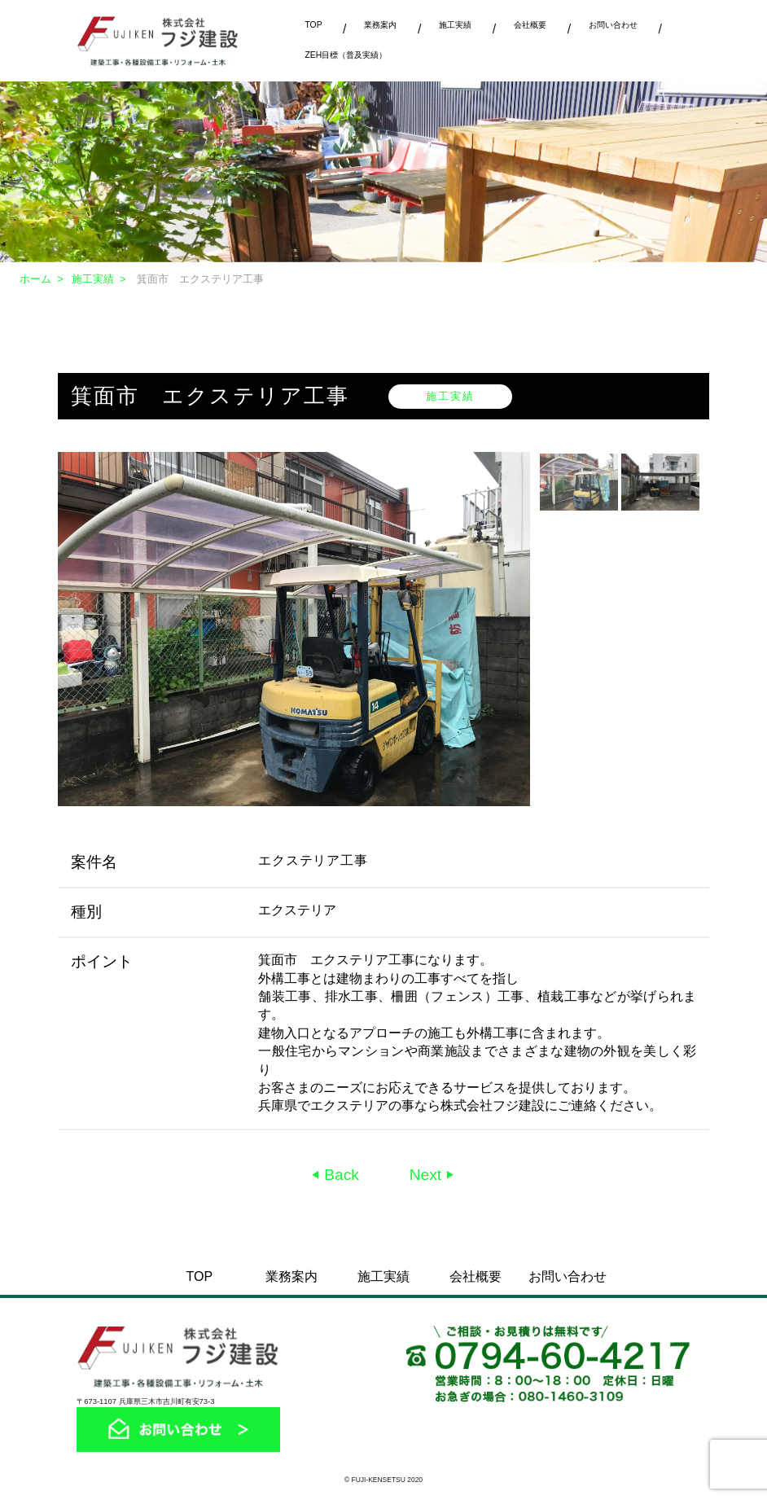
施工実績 (455, 24)
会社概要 (530, 24)
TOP (313, 24)
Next (428, 1174)
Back (339, 1174)
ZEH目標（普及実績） (346, 54)
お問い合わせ (613, 24)
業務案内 (380, 24)
